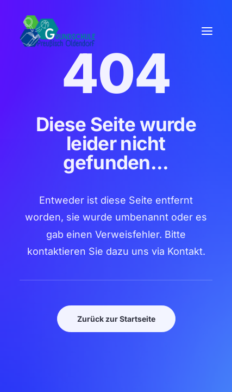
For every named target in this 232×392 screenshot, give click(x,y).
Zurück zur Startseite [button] (116, 318)
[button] (207, 31)
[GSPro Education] (58, 31)
